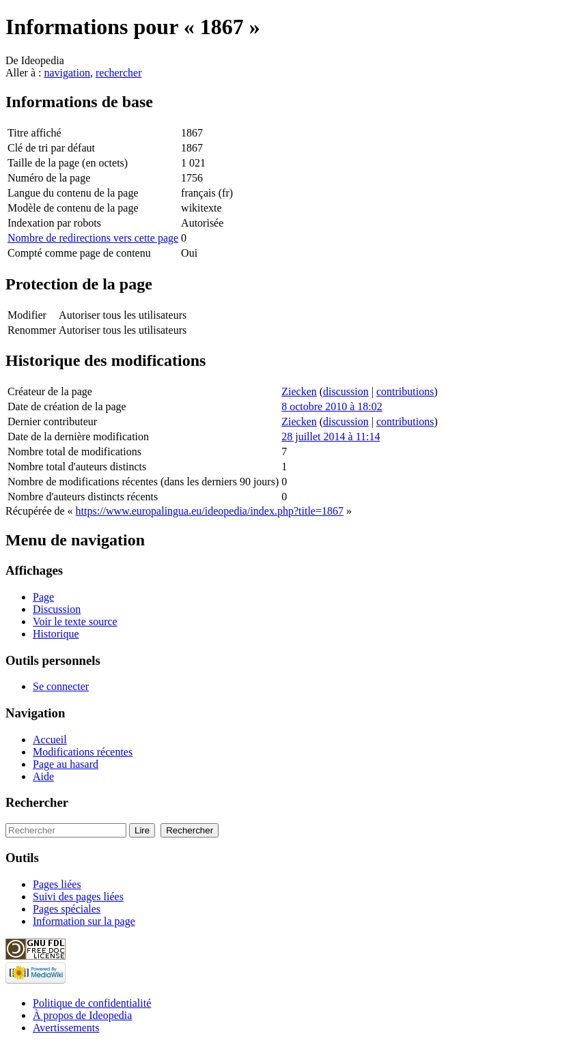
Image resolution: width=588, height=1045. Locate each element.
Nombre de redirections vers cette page (93, 238)
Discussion (57, 609)
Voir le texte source (75, 621)
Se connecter (61, 686)
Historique (56, 634)
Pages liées (57, 884)
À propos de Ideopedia (82, 1015)
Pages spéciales (66, 909)
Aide (43, 776)
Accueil (50, 739)
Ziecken (299, 391)
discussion (346, 391)
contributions (405, 391)
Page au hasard (65, 764)
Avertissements (66, 1027)
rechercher (119, 72)
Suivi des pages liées (78, 896)
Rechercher (36, 802)
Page (43, 597)
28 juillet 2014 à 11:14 (330, 436)
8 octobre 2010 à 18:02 (331, 406)
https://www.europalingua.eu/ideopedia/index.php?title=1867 (210, 511)
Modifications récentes (82, 752)
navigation (67, 72)
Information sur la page (84, 921)
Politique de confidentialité (92, 1003)
